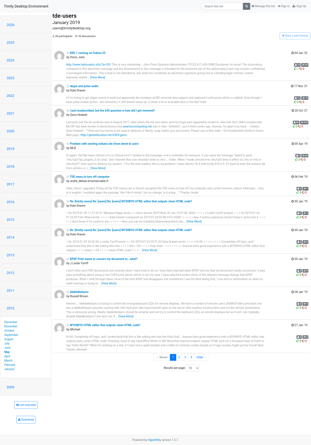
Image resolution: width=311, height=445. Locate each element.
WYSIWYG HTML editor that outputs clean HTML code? (103, 325)
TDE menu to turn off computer (88, 176)
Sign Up (299, 6)
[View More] (97, 77)
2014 (10, 237)
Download (26, 419)
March (8, 360)
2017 (10, 184)
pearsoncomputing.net (137, 126)
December (10, 322)
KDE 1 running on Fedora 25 (85, 53)
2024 (10, 60)
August (8, 339)
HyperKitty (154, 440)
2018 (10, 166)
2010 (10, 308)
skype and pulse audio (82, 86)
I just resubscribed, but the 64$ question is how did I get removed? (110, 110)
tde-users (64, 15)
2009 (10, 387)
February (9, 364)
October (9, 330)
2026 (10, 25)
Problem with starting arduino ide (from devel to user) (102, 143)
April (7, 356)
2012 (10, 273)
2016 (10, 202)
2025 (10, 43)
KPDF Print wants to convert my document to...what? (101, 259)
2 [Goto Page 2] (179, 357)
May (7, 352)
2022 (10, 96)
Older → (202, 357)
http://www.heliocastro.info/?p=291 (88, 64)
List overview (26, 405)
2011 (10, 290)
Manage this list (263, 6)
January (9, 369)
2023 (10, 78)
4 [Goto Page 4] (191, 357)
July (6, 343)
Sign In (284, 6)
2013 (10, 255)
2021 (10, 113)
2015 (10, 220)
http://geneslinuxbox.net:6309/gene (103, 135)
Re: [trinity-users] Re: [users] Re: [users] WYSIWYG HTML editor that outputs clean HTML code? (129, 201)
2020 (10, 131)
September (11, 334)
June (7, 347)
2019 (10, 149)
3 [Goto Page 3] (185, 357)
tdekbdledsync (77, 292)
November (10, 326)
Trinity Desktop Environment (26, 6)
